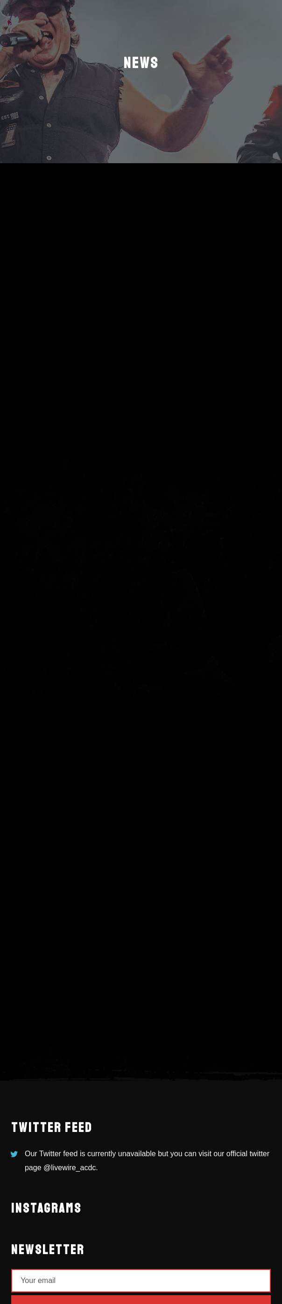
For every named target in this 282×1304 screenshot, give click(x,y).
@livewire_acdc (69, 1168)
